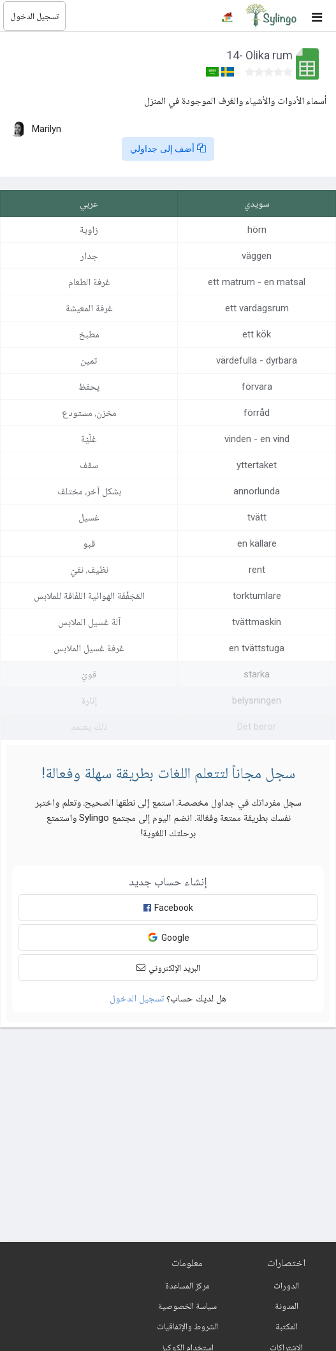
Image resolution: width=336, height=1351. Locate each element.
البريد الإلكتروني (168, 968)
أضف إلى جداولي (168, 149)
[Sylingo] (270, 16)
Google (168, 937)
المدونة (286, 1306)
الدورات (286, 1285)
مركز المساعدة (187, 1285)
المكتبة (286, 1326)
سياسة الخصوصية (187, 1306)
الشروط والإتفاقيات (187, 1326)
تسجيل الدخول (34, 16)
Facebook (168, 908)
